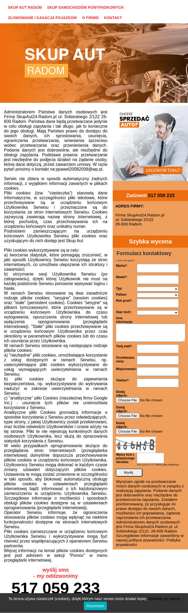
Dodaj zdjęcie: (122, 393)
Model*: (121, 277)
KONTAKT (113, 18)
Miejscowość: (126, 369)
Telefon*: (122, 380)
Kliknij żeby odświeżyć (167, 464)
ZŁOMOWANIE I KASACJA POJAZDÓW (42, 18)
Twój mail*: (124, 346)
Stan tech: (123, 312)
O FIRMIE (90, 18)
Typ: (119, 288)
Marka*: (121, 266)
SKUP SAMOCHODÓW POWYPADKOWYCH (85, 7)
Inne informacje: (124, 320)
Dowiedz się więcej (164, 599)
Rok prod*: (124, 301)
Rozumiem (95, 606)
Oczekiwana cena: (125, 359)
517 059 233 (55, 588)
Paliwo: (121, 294)
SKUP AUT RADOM (25, 7)
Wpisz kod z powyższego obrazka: (125, 458)
